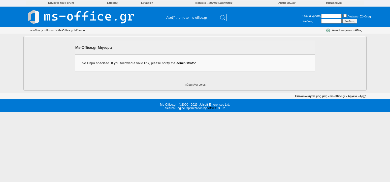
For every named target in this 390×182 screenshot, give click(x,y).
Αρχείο (352, 96)
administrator (186, 63)
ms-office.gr (337, 96)
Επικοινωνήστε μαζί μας (311, 96)
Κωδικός (308, 21)
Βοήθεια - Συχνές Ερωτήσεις (214, 2)
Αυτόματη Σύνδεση (357, 16)
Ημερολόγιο (334, 2)
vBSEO (212, 108)
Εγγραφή (147, 2)
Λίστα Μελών (287, 2)
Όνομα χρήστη (311, 15)
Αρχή (362, 96)
